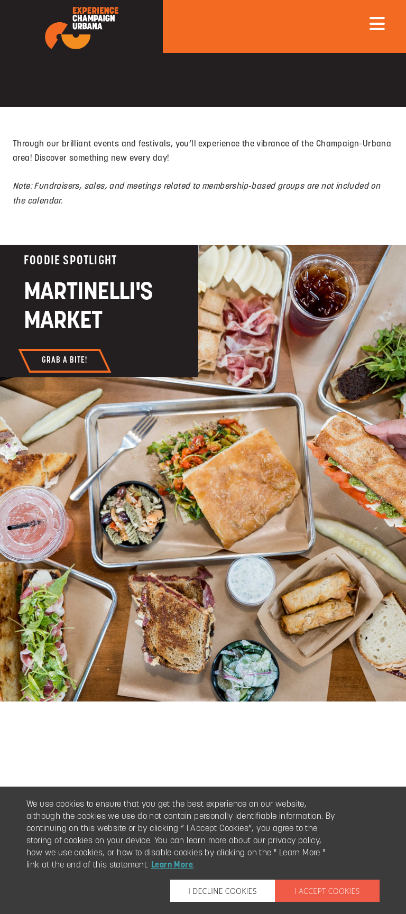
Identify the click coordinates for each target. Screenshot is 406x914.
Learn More (172, 865)
